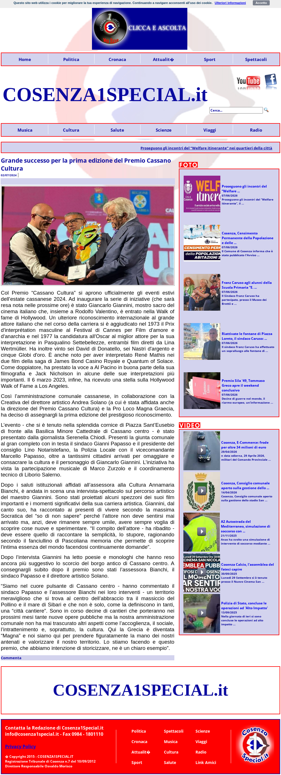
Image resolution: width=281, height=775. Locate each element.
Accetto (261, 3)
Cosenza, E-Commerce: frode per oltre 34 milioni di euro (245, 445)
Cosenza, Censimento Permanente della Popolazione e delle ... (247, 238)
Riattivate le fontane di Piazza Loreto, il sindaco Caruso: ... (247, 336)
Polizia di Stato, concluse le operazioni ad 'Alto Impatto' (244, 605)
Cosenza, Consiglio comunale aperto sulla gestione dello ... (245, 485)
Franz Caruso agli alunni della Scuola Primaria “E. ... (247, 285)
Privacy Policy (20, 746)
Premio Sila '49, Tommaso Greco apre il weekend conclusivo (243, 385)
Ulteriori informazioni (230, 3)
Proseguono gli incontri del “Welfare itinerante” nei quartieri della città (210, 148)
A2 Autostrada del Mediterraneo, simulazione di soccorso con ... (245, 526)
